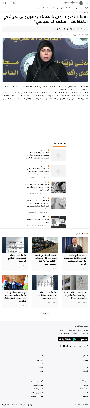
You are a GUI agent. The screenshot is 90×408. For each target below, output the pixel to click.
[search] (14, 3)
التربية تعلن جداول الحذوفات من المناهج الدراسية (16, 258)
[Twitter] (84, 346)
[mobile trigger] (86, 3)
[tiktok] (66, 346)
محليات (83, 12)
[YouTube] (80, 346)
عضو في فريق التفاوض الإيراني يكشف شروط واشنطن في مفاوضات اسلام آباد (38, 171)
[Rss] (70, 346)
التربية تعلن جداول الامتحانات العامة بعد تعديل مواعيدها (46, 295)
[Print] (56, 29)
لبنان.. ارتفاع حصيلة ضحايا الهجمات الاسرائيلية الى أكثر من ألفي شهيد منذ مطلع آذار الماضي (37, 155)
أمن (46, 182)
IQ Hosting (84, 405)
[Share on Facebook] (78, 29)
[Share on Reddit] (67, 29)
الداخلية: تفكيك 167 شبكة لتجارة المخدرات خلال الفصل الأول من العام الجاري (37, 187)
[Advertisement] (45, 120)
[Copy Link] (60, 29)
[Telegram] (73, 346)
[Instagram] (77, 346)
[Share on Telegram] (63, 29)
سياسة (45, 216)
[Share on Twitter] (74, 29)
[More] (53, 29)
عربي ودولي (44, 150)
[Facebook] (87, 346)
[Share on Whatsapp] (71, 29)
